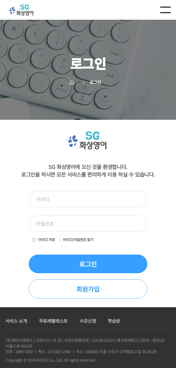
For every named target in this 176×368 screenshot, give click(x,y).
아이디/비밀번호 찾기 (78, 239)
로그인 (88, 263)
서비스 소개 (16, 320)
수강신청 (88, 320)
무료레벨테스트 (53, 320)
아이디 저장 (46, 239)
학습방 (114, 320)
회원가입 (88, 289)
